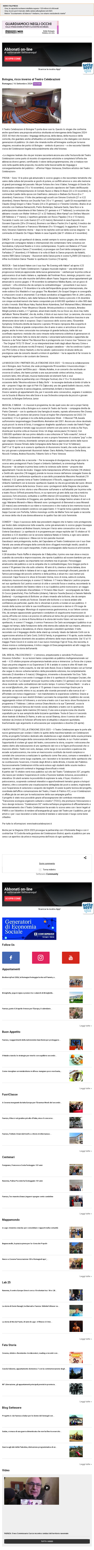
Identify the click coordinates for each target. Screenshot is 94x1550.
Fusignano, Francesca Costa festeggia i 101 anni (22, 1165)
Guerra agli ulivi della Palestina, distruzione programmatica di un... (29, 1447)
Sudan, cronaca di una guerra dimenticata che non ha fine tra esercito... (32, 1431)
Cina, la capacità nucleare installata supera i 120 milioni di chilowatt (31, 8)
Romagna (7, 83)
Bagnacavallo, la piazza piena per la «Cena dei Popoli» (24, 1243)
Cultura (37, 84)
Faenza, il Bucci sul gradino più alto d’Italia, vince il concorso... (28, 1118)
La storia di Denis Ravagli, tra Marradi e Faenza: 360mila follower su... (31, 1306)
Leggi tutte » (86, 1025)
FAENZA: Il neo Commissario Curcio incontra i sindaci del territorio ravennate (36, 1533)
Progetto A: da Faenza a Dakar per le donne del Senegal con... (28, 1416)
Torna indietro (47, 869)
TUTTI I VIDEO (47, 1541)
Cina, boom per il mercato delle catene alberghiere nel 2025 (28, 11)
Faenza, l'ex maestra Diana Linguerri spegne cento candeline (27, 1196)
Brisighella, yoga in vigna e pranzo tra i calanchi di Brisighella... (28, 993)
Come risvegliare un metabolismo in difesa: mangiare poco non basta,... (32, 1071)
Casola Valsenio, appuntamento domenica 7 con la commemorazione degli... (34, 1369)
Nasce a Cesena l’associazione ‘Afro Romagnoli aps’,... (25, 1259)
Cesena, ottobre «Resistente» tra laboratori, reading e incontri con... (30, 1353)
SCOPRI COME (13, 58)
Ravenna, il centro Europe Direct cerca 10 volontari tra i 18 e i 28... (29, 1290)
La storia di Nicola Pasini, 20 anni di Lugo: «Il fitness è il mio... (27, 1322)
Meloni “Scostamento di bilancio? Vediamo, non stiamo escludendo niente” (35, 13)
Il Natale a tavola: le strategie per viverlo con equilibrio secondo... (29, 1056)
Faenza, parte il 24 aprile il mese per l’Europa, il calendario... (27, 1009)
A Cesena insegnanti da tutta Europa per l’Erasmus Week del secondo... (32, 1103)
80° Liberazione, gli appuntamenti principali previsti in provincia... (29, 1384)
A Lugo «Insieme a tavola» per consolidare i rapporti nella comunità (30, 1228)
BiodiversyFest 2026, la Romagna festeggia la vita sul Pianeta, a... (29, 977)
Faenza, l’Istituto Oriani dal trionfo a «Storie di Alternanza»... (27, 1134)
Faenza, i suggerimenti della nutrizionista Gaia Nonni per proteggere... (31, 1040)
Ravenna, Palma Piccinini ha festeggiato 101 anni (22, 1181)
